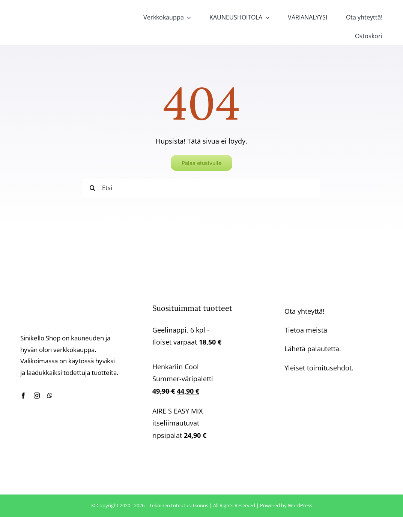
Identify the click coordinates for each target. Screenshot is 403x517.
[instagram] (37, 396)
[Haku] (92, 187)
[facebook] (23, 396)
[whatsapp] (50, 396)
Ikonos (200, 505)
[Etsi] (201, 187)
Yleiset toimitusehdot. (318, 367)
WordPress (300, 505)
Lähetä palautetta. (312, 348)
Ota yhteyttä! (304, 311)
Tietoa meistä (305, 329)
